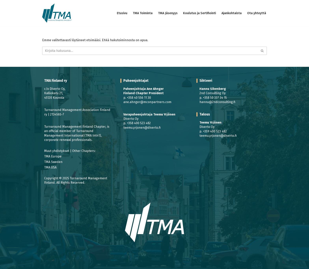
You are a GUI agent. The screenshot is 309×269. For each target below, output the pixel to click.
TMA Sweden (53, 162)
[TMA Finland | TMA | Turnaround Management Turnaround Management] (57, 13)
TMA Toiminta (143, 13)
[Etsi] (150, 51)
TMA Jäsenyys (168, 13)
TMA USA (50, 167)
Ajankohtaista (232, 13)
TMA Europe (52, 156)
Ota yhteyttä (256, 13)
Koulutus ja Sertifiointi (199, 13)
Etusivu (122, 13)
